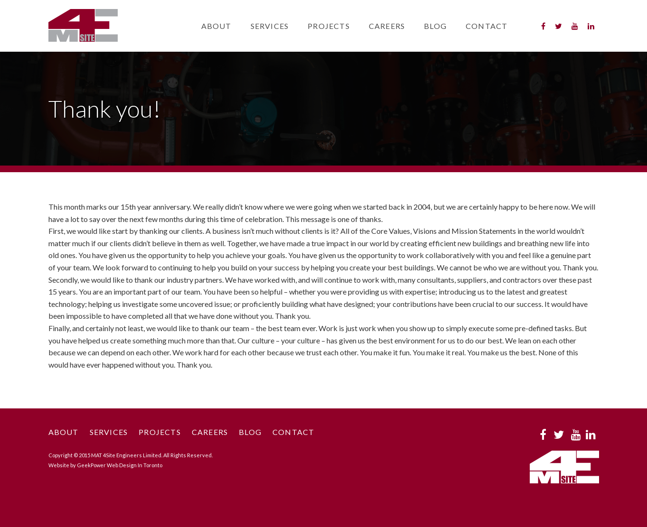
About (216, 25)
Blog (435, 25)
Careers (387, 25)
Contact (486, 25)
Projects (329, 25)
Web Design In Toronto (134, 465)
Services (270, 25)
